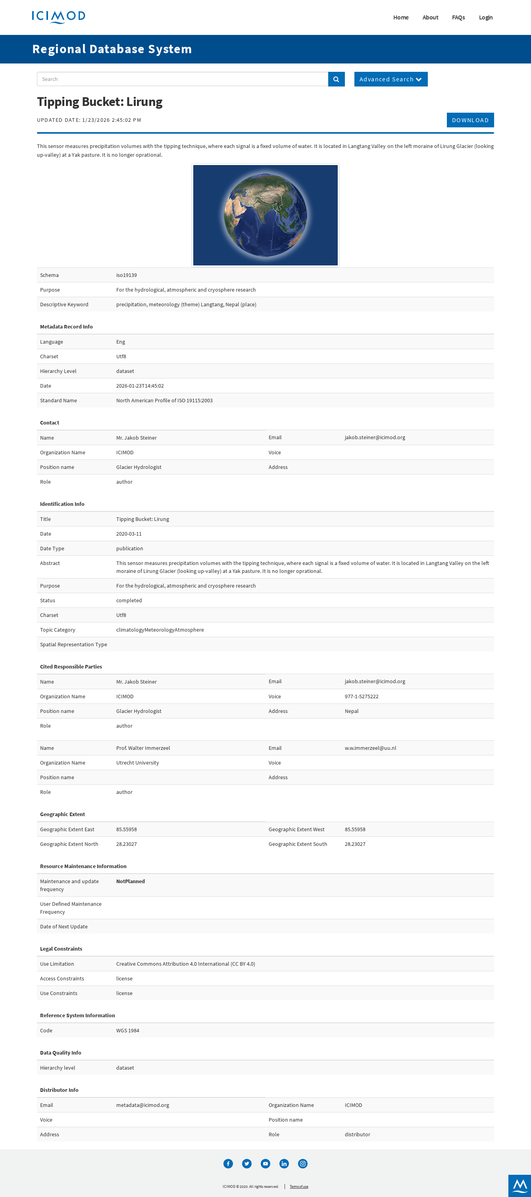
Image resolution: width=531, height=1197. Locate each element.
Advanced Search (391, 79)
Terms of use (299, 1186)
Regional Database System (112, 49)
